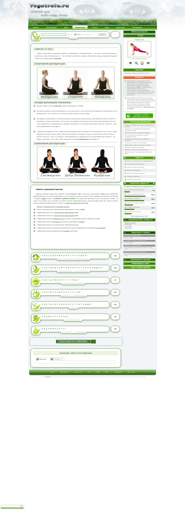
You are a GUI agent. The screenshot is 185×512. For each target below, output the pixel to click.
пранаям (81, 222)
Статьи (98, 372)
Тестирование (118, 372)
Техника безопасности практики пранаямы (137, 132)
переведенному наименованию (64, 215)
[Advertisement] (75, 240)
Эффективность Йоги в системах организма (138, 145)
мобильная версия (71, 203)
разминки (66, 231)
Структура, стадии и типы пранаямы (136, 142)
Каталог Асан (78, 372)
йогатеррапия (100, 228)
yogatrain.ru (47, 377)
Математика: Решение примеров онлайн (137, 73)
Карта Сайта (131, 372)
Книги (107, 372)
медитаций (55, 222)
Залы (88, 372)
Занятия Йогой (64, 372)
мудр (76, 225)
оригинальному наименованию (64, 212)
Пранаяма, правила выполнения (134, 147)
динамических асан (58, 219)
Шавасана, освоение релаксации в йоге (136, 149)
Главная (52, 372)
